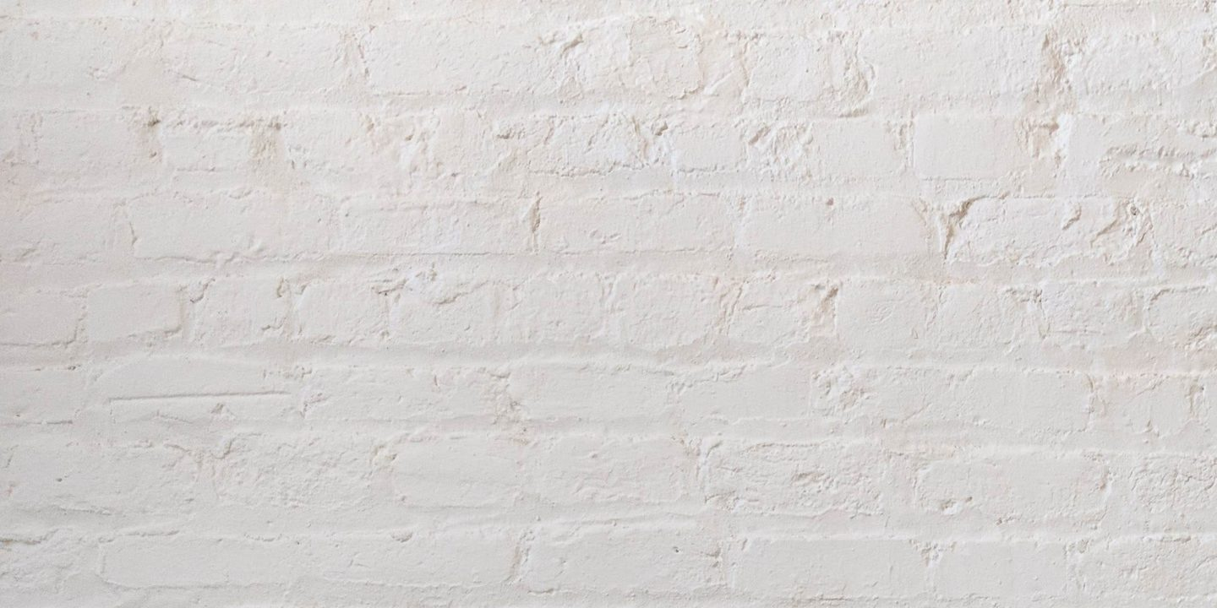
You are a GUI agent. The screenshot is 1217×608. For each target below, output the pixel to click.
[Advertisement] (507, 118)
